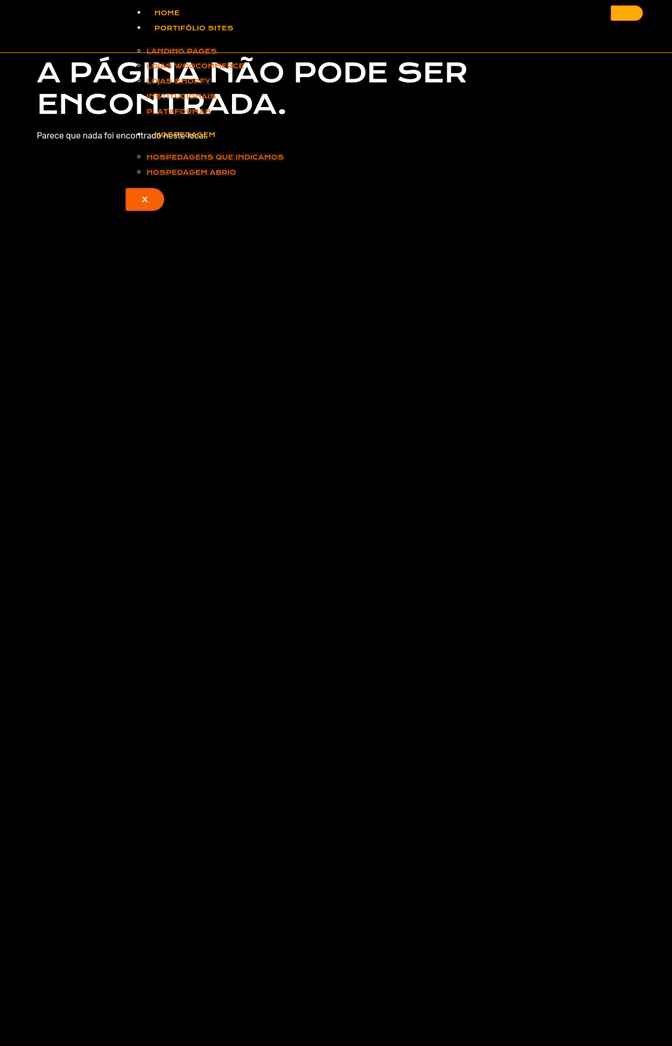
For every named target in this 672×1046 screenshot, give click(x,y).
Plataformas (178, 111)
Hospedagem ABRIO (191, 172)
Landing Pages (181, 51)
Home (167, 13)
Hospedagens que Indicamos (215, 157)
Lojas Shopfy (178, 81)
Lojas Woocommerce (195, 66)
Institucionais (181, 96)
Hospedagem (184, 135)
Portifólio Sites (194, 28)
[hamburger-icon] (627, 13)
